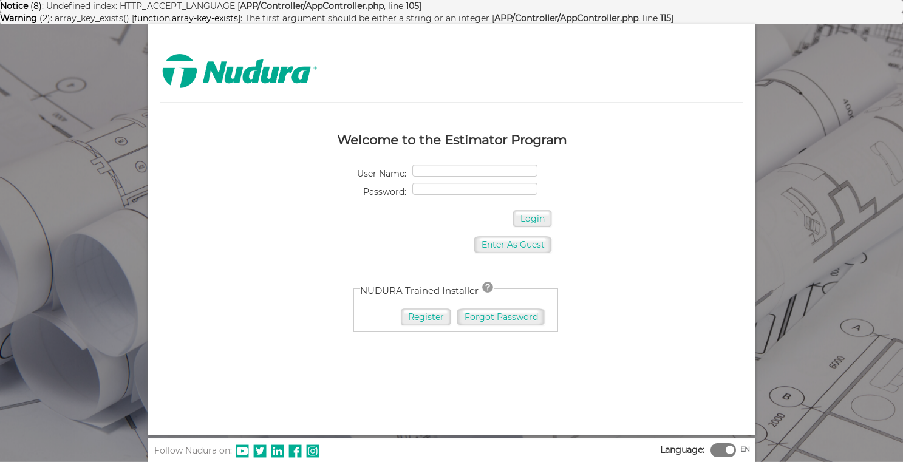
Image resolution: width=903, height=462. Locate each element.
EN (745, 449)
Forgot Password (501, 316)
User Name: (381, 173)
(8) (21, 6)
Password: (384, 191)
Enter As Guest (513, 244)
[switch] (729, 450)
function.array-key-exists (186, 18)
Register (426, 316)
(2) (25, 18)
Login (532, 218)
